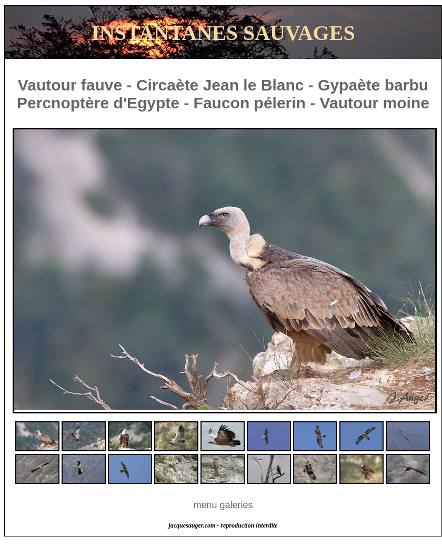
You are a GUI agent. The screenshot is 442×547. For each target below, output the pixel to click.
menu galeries (223, 505)
